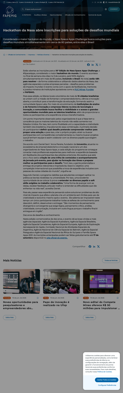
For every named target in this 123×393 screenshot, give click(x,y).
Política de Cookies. (104, 372)
